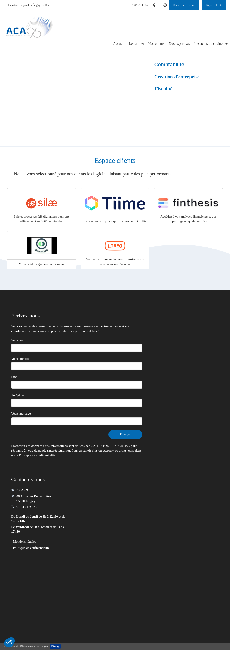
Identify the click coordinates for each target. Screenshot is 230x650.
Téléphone (18, 395)
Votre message (21, 413)
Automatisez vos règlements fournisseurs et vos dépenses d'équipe (115, 262)
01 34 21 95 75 (26, 507)
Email (15, 377)
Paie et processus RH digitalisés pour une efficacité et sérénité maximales (41, 219)
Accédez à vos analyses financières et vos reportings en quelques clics (188, 219)
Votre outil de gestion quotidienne (41, 264)
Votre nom (18, 340)
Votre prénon (20, 358)
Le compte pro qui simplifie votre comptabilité (115, 221)
